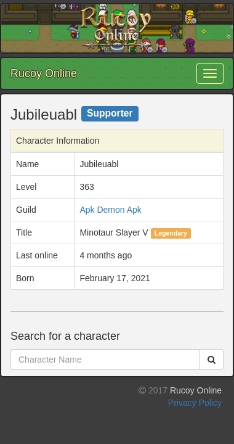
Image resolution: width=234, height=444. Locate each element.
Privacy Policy (195, 403)
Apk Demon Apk (110, 210)
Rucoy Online (43, 73)
